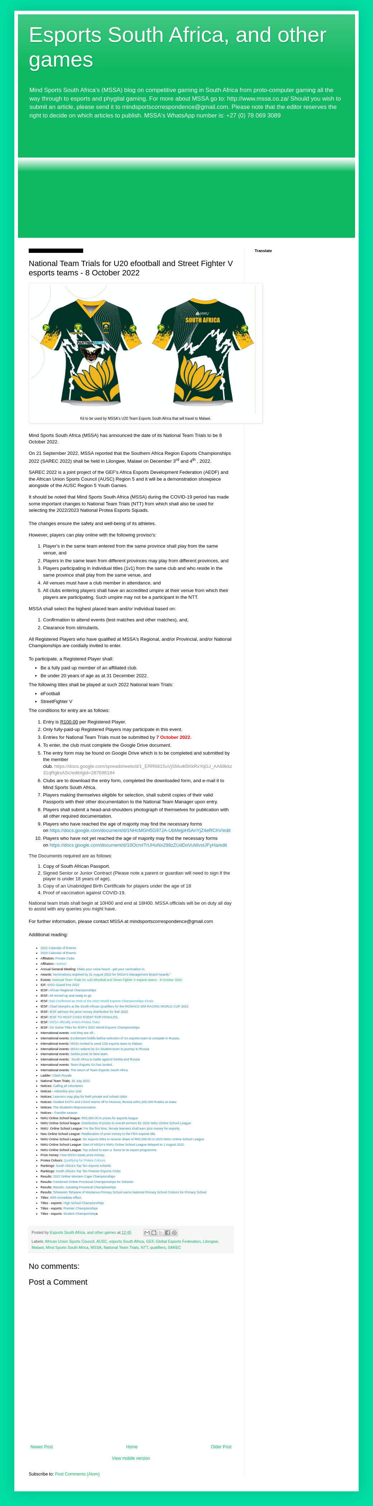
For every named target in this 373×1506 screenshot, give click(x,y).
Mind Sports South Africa (67, 1247)
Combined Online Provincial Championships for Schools (93, 1182)
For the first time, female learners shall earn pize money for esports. (132, 1128)
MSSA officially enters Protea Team (74, 1022)
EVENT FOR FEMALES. (100, 1017)
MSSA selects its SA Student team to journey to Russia (110, 1049)
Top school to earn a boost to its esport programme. (119, 1150)
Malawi (38, 1247)
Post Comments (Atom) (77, 1474)
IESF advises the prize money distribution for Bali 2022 (88, 1012)
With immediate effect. (66, 1197)
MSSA (95, 1247)
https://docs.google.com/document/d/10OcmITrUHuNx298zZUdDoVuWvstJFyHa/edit (138, 845)
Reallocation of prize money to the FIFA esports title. (118, 1134)
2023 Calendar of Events (58, 953)
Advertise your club (68, 1091)
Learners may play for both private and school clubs (90, 1096)
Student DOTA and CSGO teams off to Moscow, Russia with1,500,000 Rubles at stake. (115, 1102)
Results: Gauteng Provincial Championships (84, 1187)
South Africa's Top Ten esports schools (83, 1166)
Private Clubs (65, 958)
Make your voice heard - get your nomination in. (111, 969)
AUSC (101, 1241)
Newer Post (41, 1446)
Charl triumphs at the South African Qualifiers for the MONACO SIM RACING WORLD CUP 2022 (118, 1006)
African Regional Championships (72, 990)
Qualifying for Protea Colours (84, 1160)
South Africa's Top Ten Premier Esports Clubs (88, 1171)
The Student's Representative (74, 1107)
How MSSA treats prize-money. (82, 1155)
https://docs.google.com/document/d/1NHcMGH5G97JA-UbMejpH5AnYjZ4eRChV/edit (139, 830)
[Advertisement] (186, 179)
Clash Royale (62, 1075)
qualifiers (157, 1247)
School (61, 964)
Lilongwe (210, 1241)
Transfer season (65, 1113)
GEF (150, 1241)
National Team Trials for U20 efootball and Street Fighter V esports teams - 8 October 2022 (117, 980)
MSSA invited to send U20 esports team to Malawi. (106, 1043)
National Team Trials (121, 1247)
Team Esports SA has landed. (91, 1065)
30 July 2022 (80, 1081)
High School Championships (83, 1203)
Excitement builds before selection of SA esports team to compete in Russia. (125, 1038)
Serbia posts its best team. (90, 1054)
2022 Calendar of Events (58, 948)
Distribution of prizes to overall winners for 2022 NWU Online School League (136, 1123)
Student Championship (79, 1214)
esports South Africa (126, 1241)
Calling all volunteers (68, 1086)
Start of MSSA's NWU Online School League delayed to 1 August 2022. (134, 1144)
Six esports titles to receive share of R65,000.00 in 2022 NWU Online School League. (144, 1139)
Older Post (221, 1446)
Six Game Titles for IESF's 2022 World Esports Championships (94, 1027)
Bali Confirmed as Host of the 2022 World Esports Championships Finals (101, 1001)
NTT (144, 1247)
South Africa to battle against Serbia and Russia (105, 1059)
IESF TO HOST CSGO (66, 1017)
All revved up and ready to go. (71, 995)
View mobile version (131, 1458)
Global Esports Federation (178, 1241)
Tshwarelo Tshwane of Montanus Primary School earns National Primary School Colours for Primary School (130, 1192)
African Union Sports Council (69, 1241)
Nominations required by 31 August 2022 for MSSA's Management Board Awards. (111, 974)
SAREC (174, 1247)
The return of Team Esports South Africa (99, 1070)
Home (132, 1446)
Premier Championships (80, 1208)
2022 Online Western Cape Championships (84, 1176)
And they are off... (83, 1033)
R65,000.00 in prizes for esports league (110, 1118)
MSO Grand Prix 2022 (64, 985)
